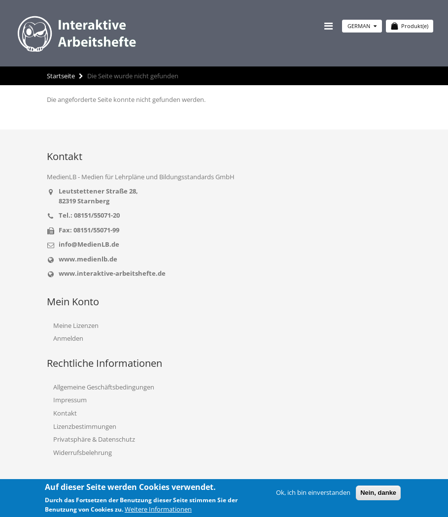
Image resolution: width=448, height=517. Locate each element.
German (362, 26)
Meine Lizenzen (76, 325)
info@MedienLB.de (89, 244)
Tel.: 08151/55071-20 (89, 215)
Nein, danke (378, 492)
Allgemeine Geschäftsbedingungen (103, 387)
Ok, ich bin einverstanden (313, 492)
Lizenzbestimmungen (84, 426)
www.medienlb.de (88, 259)
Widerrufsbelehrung (82, 452)
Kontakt (65, 413)
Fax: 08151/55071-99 (89, 230)
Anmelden (68, 338)
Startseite (61, 75)
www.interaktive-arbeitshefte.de (112, 273)
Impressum (70, 399)
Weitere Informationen (158, 509)
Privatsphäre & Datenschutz (94, 439)
